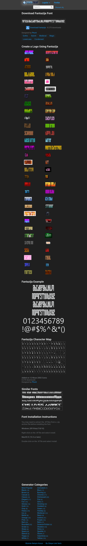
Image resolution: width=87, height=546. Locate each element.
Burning (41, 492)
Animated (42, 488)
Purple (41, 520)
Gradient (41, 506)
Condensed (39, 39)
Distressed (43, 497)
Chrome (42, 495)
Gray (25, 508)
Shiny (40, 529)
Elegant (26, 499)
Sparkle (41, 531)
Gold (25, 506)
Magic (51, 36)
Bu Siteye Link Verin (54, 543)
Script (25, 527)
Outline (41, 518)
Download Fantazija (36, 27)
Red (25, 522)
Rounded (27, 524)
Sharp (25, 529)
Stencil (25, 533)
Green (41, 508)
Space (25, 531)
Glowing (42, 504)
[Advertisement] (11, 45)
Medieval (42, 36)
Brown (25, 492)
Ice (24, 513)
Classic (26, 497)
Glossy (26, 504)
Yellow (41, 538)
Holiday (41, 511)
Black (25, 490)
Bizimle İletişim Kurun (34, 543)
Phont (34, 33)
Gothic (25, 36)
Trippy (25, 536)
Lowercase (27, 39)
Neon (40, 515)
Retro (40, 522)
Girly (40, 502)
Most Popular (27, 488)
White (25, 538)
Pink (25, 520)
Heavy (26, 511)
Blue (40, 490)
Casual (25, 495)
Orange (26, 518)
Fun (25, 502)
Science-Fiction (44, 524)
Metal (25, 515)
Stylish (33, 36)
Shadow (42, 527)
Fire (40, 499)
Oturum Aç (59, 7)
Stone (40, 533)
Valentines (42, 536)
